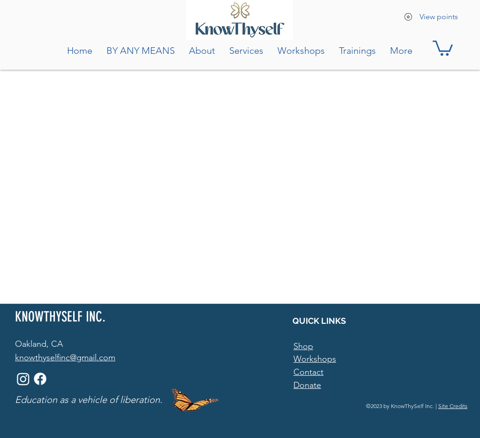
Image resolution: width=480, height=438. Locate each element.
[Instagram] (23, 379)
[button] (443, 47)
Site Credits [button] (452, 405)
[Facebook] (40, 379)
